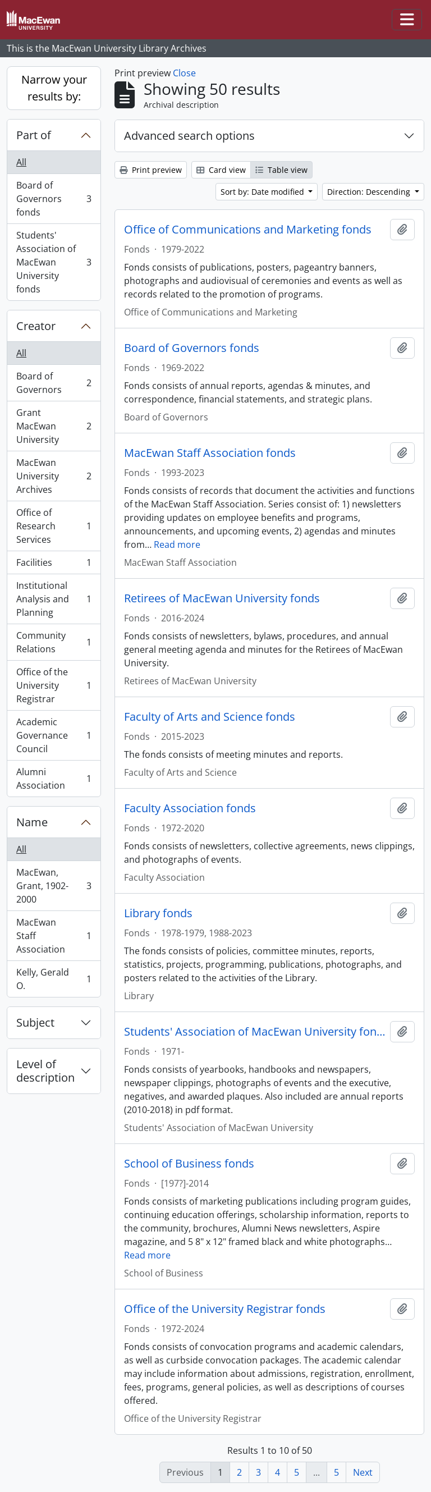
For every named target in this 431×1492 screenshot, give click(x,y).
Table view (281, 169)
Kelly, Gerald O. (53, 979)
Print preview (151, 169)
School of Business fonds (189, 1163)
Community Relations (53, 642)
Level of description (45, 1070)
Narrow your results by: (54, 88)
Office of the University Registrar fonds (224, 1309)
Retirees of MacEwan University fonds (222, 598)
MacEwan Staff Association (53, 935)
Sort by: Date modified (263, 191)
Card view (221, 169)
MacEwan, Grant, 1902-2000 (53, 885)
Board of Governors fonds (53, 198)
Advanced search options (189, 135)
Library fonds (158, 913)
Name (32, 822)
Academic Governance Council (53, 735)
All (21, 162)
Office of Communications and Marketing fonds (248, 229)
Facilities (53, 565)
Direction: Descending (369, 191)
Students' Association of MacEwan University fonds (53, 262)
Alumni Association (53, 778)
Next (363, 1472)
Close (184, 73)
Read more (177, 544)
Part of (33, 135)
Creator (36, 325)
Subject (35, 1022)
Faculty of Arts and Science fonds (209, 717)
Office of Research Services (53, 526)
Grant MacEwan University (53, 426)
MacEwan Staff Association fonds (210, 453)
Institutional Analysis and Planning (53, 599)
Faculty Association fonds (190, 808)
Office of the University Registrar (53, 685)
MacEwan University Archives (53, 476)
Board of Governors (53, 383)
